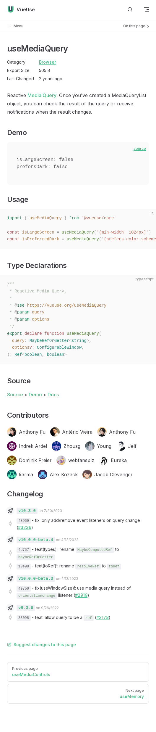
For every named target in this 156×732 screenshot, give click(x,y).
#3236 (24, 527)
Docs (53, 395)
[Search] (130, 9)
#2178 (102, 617)
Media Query (41, 95)
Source (15, 395)
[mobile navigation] (146, 9)
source (140, 148)
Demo (35, 395)
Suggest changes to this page (41, 644)
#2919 (81, 595)
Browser (47, 62)
